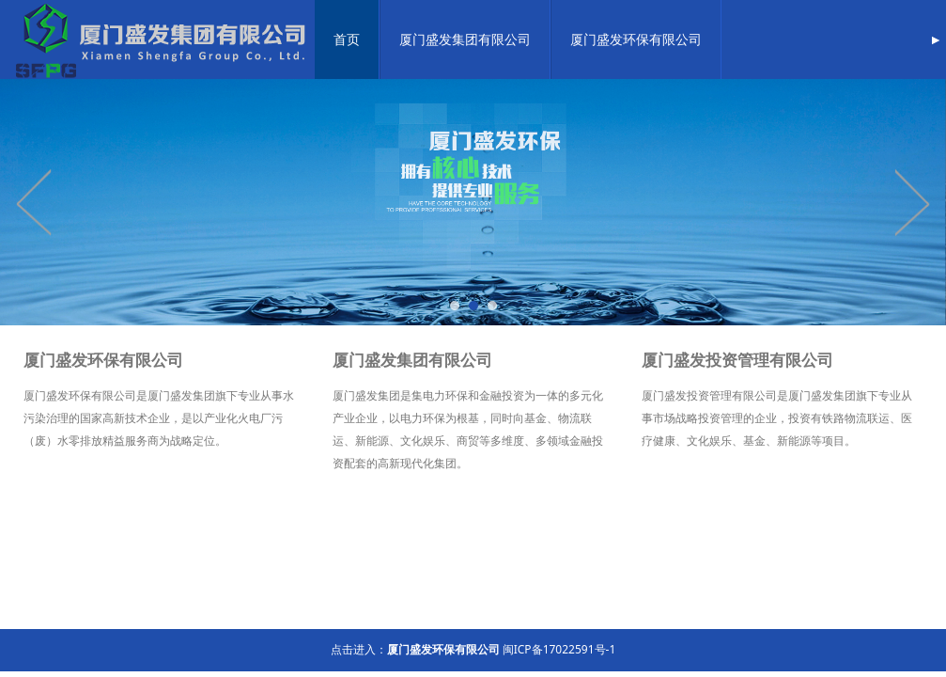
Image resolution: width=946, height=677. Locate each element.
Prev (34, 202)
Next (911, 202)
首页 (346, 39)
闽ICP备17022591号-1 (559, 649)
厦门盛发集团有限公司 (465, 39)
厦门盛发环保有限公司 (636, 39)
